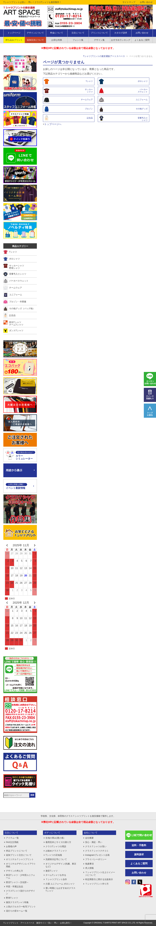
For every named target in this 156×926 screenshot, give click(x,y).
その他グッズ (142, 109)
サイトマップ (128, 2)
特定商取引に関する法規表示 (99, 879)
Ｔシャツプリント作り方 (97, 884)
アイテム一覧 (12, 838)
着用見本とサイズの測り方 (58, 842)
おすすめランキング (120, 40)
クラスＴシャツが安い (95, 846)
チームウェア (87, 99)
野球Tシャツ (12, 898)
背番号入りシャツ (143, 119)
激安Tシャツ (52, 871)
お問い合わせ (146, 2)
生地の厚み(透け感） (56, 838)
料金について (56, 33)
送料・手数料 (139, 845)
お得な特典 (56, 40)
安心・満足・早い (93, 842)
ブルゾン (89, 109)
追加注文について (35, 40)
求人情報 (89, 868)
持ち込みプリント (14, 40)
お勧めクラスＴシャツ (56, 850)
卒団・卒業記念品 (14, 886)
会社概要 (89, 838)
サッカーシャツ (89, 90)
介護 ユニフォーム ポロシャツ (60, 884)
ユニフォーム (142, 99)
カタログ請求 (120, 33)
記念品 (90, 118)
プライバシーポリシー (95, 859)
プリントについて (99, 33)
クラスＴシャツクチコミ (97, 850)
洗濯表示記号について (56, 859)
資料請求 (139, 854)
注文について (78, 33)
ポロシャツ (143, 81)
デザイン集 (99, 40)
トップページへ (52, 124)
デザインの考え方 (14, 871)
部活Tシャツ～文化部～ (17, 882)
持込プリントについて (16, 850)
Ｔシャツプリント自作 (56, 879)
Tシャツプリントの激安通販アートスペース (104, 56)
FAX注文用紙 (12, 842)
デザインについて (35, 33)
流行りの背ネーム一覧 (16, 911)
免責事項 (89, 864)
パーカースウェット (143, 90)
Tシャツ (89, 81)
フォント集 (78, 40)
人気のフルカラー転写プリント (21, 906)
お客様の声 (11, 846)
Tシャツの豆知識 (54, 855)
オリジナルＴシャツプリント (20, 859)
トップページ (14, 33)
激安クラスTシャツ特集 (17, 902)
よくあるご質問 (142, 40)
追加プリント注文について (19, 855)
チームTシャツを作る (56, 875)
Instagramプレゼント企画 (97, 855)
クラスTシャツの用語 (56, 846)
